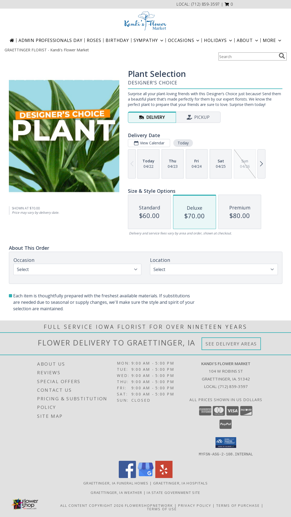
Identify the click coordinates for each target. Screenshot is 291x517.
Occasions (184, 40)
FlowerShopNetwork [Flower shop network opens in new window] (149, 505)
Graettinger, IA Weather (116, 492)
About (248, 40)
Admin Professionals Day (50, 40)
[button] (229, 4)
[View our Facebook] (127, 476)
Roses (94, 40)
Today (182, 142)
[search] (281, 56)
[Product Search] (247, 56)
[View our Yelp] (164, 476)
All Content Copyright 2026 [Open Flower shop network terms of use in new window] (92, 505)
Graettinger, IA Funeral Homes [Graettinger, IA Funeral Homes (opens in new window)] (116, 482)
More (272, 40)
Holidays (218, 40)
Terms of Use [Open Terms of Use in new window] (162, 508)
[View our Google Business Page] (145, 476)
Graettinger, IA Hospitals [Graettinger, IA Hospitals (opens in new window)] (180, 482)
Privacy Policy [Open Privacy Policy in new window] (194, 505)
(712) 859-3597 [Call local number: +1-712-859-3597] (205, 4)
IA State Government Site (173, 492)
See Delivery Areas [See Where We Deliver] (231, 344)
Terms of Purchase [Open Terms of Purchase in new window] (238, 505)
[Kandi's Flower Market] (145, 21)
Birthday (117, 40)
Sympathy (149, 40)
